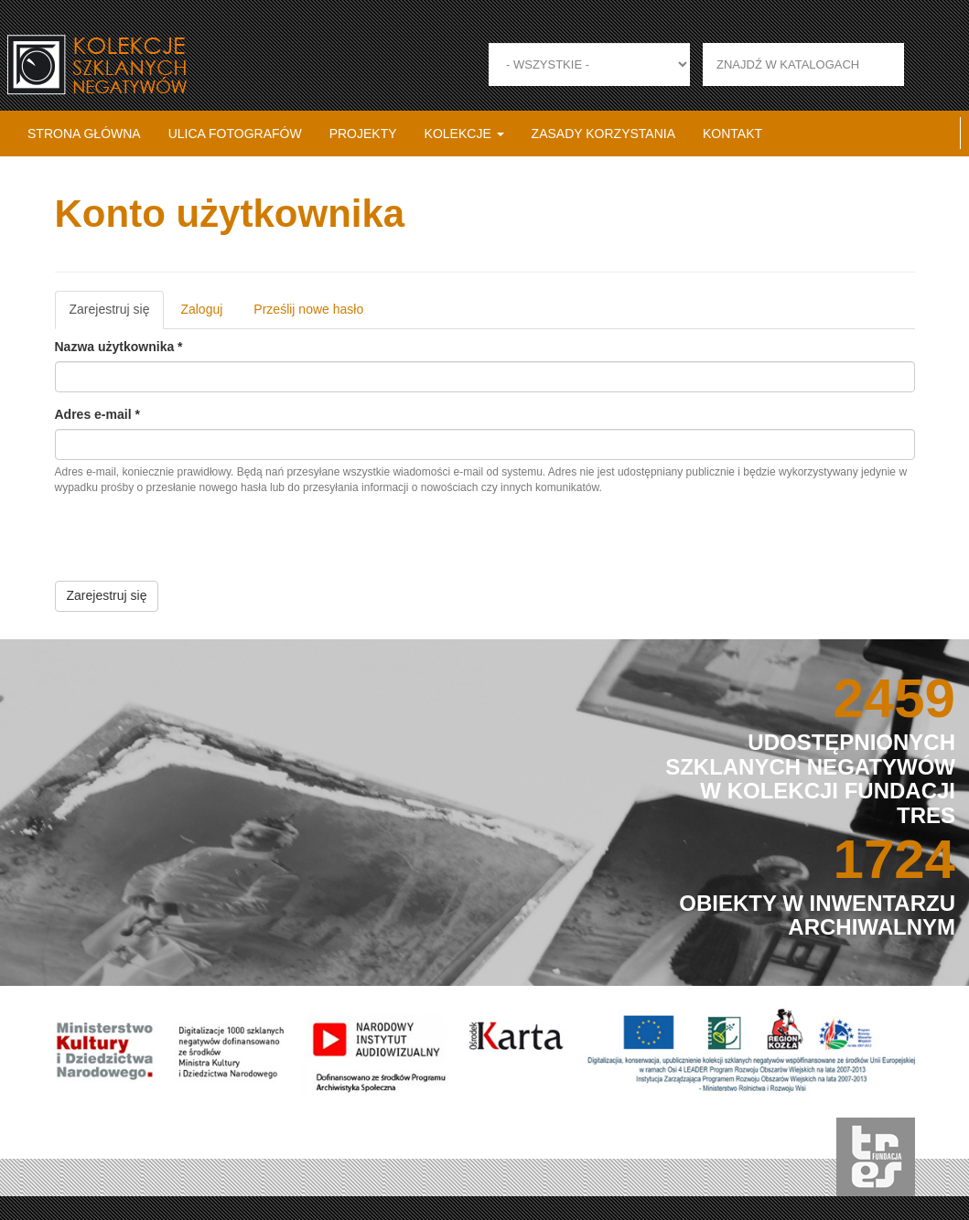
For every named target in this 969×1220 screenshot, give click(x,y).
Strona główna (84, 133)
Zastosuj (925, 64)
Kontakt (732, 133)
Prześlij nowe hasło (308, 309)
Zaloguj (201, 309)
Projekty (363, 133)
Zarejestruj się (117, 315)
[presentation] (194, 545)
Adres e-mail (97, 414)
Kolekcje (464, 133)
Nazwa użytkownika (119, 346)
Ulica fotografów (235, 133)
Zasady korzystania (603, 133)
